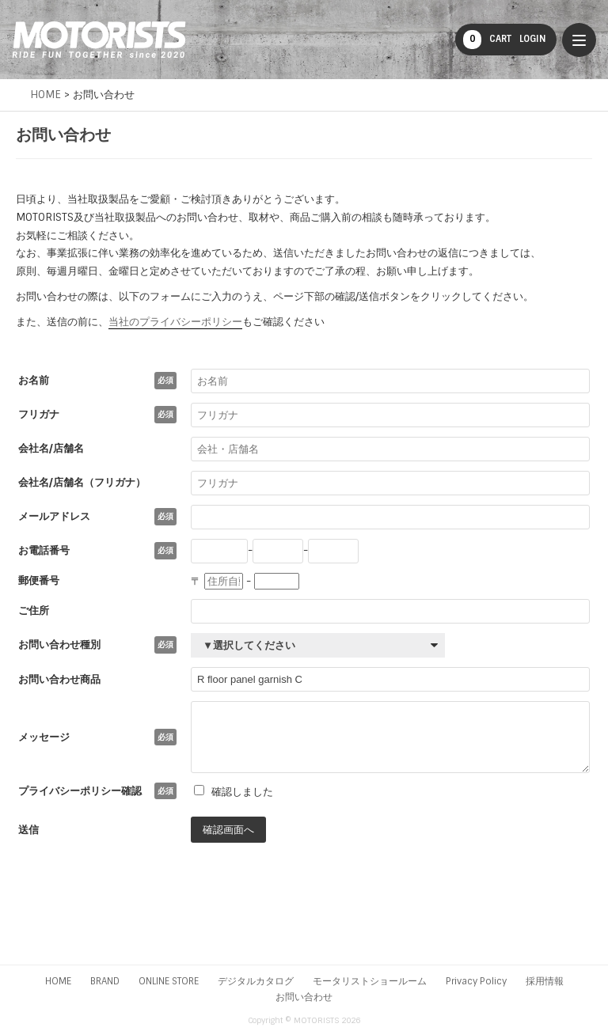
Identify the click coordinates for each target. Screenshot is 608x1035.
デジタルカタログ (256, 981)
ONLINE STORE (169, 981)
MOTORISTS (99, 39)
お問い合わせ (304, 997)
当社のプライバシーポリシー (175, 321)
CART (487, 39)
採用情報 (545, 981)
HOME (58, 981)
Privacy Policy (476, 981)
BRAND (105, 981)
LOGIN (532, 38)
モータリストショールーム (370, 981)
